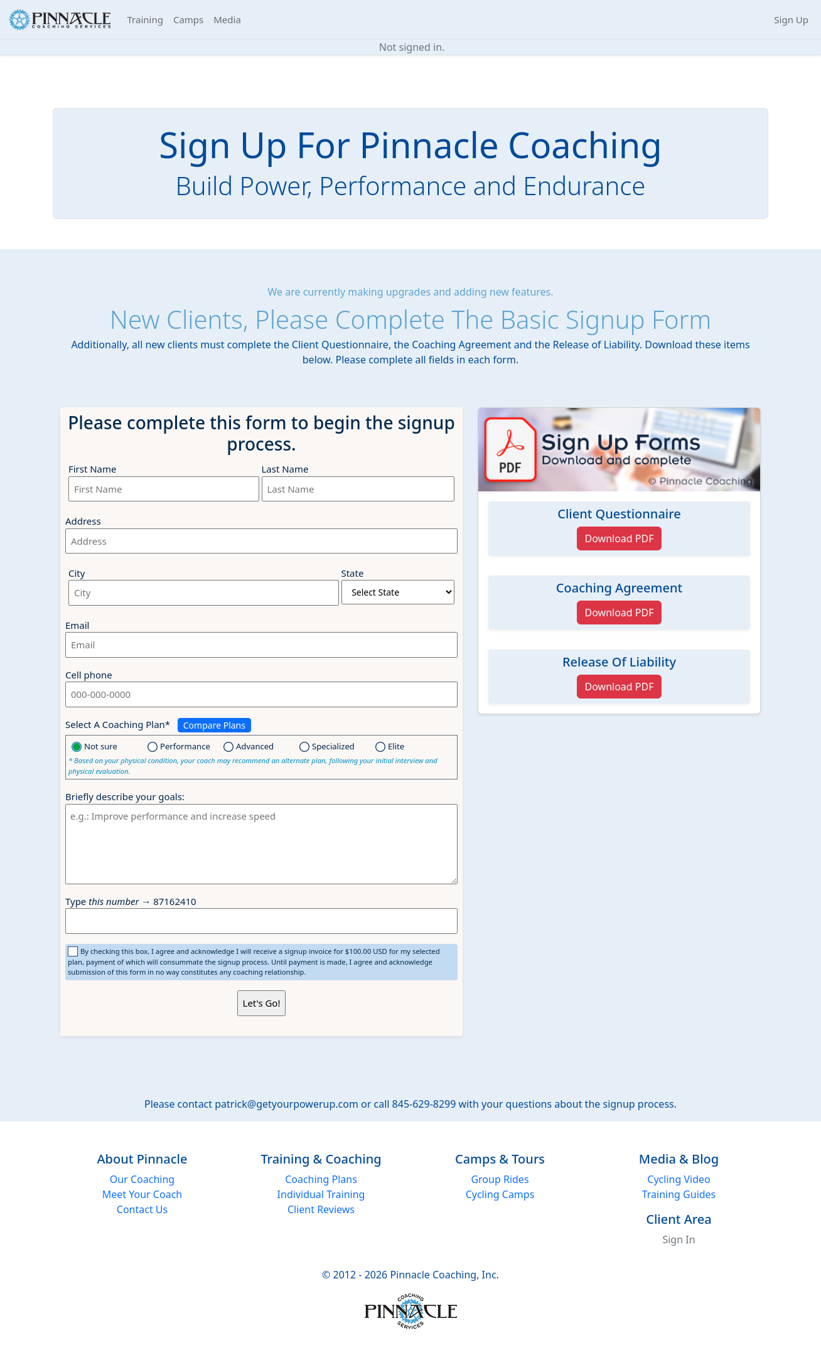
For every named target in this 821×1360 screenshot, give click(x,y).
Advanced (250, 746)
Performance (181, 746)
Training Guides (679, 1194)
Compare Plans (214, 725)
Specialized (327, 746)
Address (83, 521)
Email (77, 625)
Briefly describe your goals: (125, 796)
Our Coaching (142, 1179)
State (352, 573)
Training (145, 19)
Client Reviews (321, 1209)
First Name (92, 469)
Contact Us (142, 1209)
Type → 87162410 (130, 901)
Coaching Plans (321, 1179)
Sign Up (791, 19)
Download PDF (619, 538)
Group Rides (500, 1179)
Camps (188, 19)
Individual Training (321, 1194)
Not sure (97, 746)
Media (227, 19)
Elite (389, 746)
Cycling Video (678, 1179)
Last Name (285, 469)
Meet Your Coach (142, 1194)
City (76, 573)
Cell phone (88, 674)
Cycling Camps (500, 1194)
